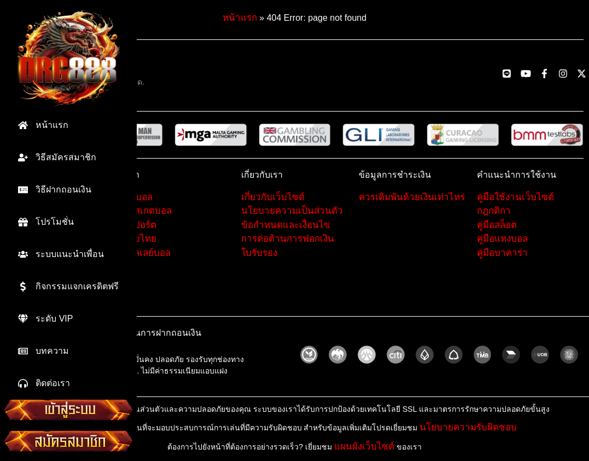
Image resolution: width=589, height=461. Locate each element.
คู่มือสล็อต (497, 225)
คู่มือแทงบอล (502, 239)
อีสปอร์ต (139, 225)
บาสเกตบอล (147, 211)
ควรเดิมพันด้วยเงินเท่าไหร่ (412, 197)
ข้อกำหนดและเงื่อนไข (285, 225)
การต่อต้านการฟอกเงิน (287, 239)
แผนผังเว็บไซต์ (364, 446)
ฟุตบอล (138, 197)
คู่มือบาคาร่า (502, 253)
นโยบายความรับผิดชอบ (468, 427)
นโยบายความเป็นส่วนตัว (292, 211)
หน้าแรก (240, 18)
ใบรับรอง (259, 253)
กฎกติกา (494, 211)
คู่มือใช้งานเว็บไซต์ (515, 197)
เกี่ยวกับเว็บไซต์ (273, 197)
